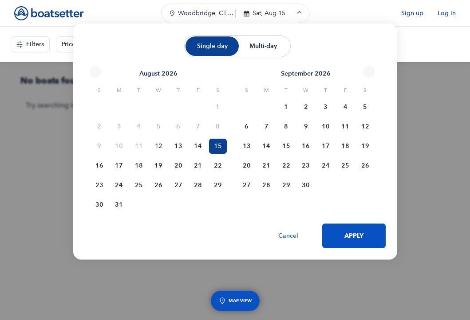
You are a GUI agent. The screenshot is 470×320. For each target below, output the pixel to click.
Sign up (412, 13)
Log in (447, 13)
